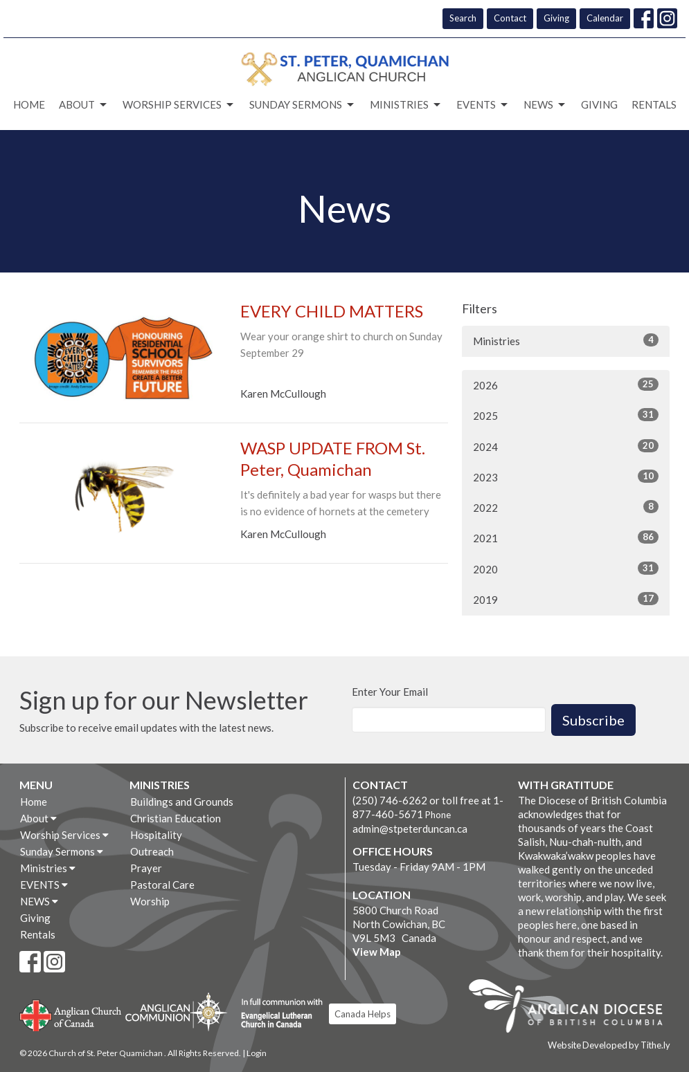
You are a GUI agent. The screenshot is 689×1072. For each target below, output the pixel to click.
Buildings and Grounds (181, 801)
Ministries (406, 105)
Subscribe (593, 720)
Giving (556, 18)
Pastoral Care (162, 884)
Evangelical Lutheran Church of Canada (276, 1014)
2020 (566, 568)
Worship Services (179, 105)
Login (257, 1053)
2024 (566, 446)
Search (462, 18)
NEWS (545, 105)
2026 (566, 384)
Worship (150, 901)
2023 (566, 476)
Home (29, 104)
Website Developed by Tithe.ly (609, 1045)
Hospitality (156, 835)
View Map (376, 951)
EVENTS (483, 105)
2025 (566, 415)
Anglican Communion (176, 1011)
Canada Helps (362, 1013)
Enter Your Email (390, 691)
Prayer (146, 868)
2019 (566, 599)
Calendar (605, 18)
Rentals (654, 104)
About (84, 105)
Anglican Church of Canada (71, 1014)
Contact (510, 18)
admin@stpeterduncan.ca (409, 828)
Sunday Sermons (302, 105)
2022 (566, 507)
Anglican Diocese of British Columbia (572, 1008)
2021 (566, 537)
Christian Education (175, 818)
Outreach (152, 851)
